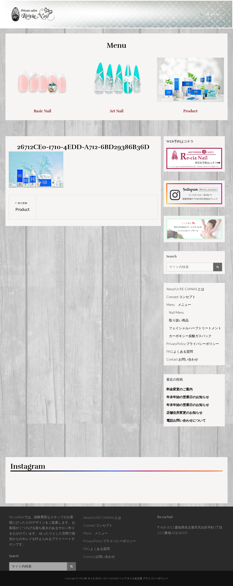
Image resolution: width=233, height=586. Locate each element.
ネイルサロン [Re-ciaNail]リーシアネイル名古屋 (115, 578)
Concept (181, 297)
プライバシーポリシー (155, 578)
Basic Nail (42, 111)
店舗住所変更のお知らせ (184, 413)
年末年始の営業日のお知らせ (187, 397)
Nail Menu (176, 312)
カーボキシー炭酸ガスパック (190, 336)
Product (190, 111)
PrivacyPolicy (192, 344)
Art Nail (116, 111)
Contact (182, 359)
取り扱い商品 (179, 320)
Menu (178, 305)
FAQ (179, 351)
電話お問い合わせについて (186, 420)
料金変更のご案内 (179, 389)
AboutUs (185, 289)
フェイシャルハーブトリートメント (195, 328)
